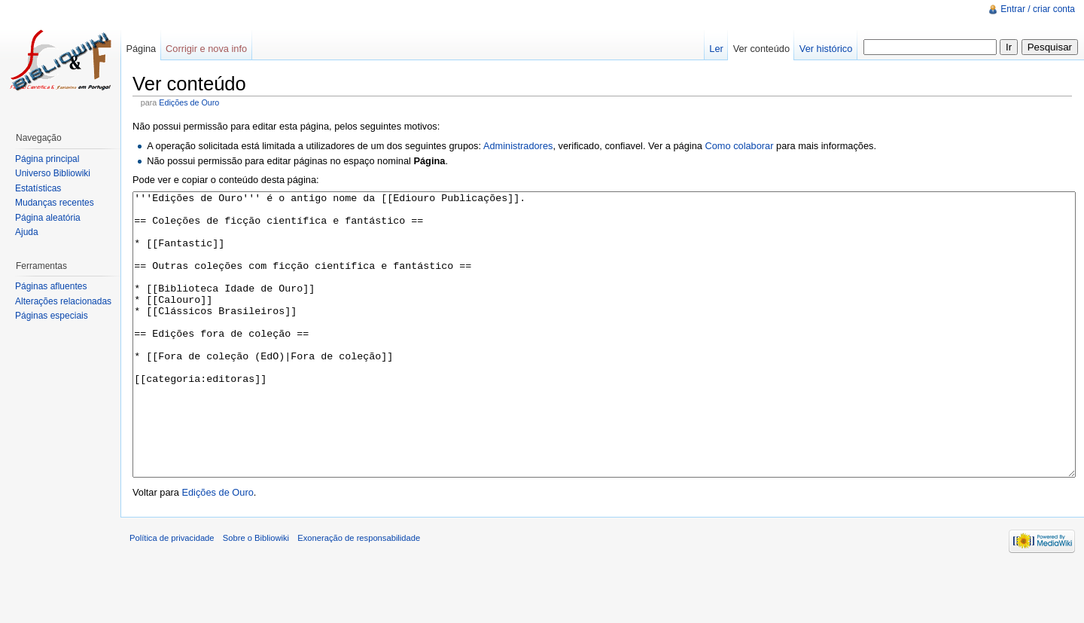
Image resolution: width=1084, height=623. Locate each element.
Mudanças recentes (54, 202)
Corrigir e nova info (206, 48)
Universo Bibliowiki (52, 173)
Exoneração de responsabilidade (358, 594)
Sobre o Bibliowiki (256, 594)
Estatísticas (38, 188)
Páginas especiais (51, 315)
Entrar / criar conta (1037, 9)
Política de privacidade (172, 594)
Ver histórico (825, 48)
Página (141, 48)
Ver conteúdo (761, 48)
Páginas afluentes (51, 286)
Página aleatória (48, 217)
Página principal (47, 159)
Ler (716, 48)
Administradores (518, 145)
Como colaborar (739, 145)
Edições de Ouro (189, 102)
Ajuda (26, 232)
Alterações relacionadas (63, 301)
